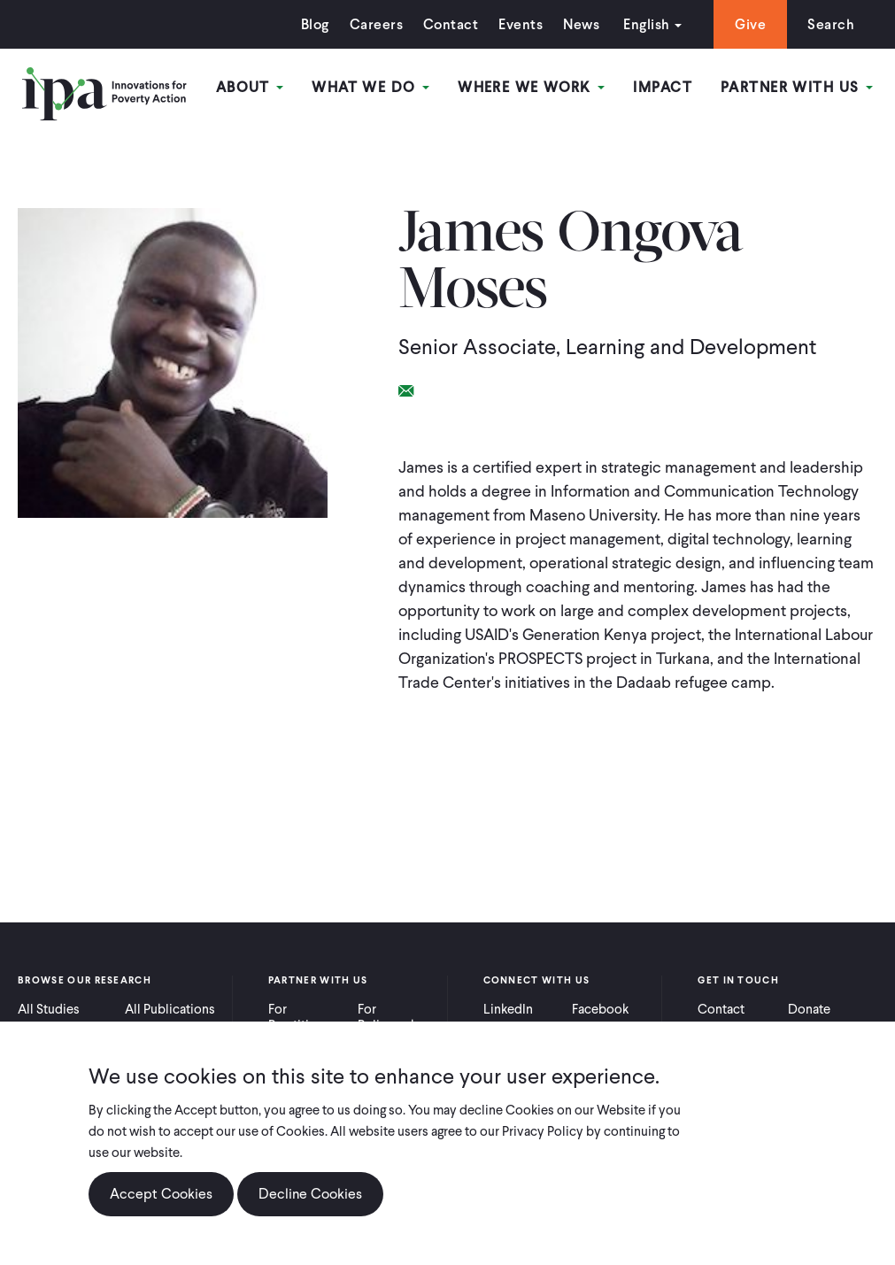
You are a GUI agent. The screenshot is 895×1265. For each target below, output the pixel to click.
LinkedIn (508, 1009)
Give (750, 24)
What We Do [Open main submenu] (370, 87)
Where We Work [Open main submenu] (531, 87)
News (581, 24)
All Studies (49, 1009)
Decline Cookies (310, 1193)
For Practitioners (305, 1017)
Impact (662, 87)
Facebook (600, 1009)
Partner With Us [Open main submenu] (797, 87)
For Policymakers (396, 1017)
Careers (376, 24)
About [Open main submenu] (250, 87)
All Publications (170, 1009)
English (646, 24)
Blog (315, 24)
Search (830, 24)
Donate (809, 1009)
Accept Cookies (161, 1193)
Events (520, 24)
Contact (450, 24)
